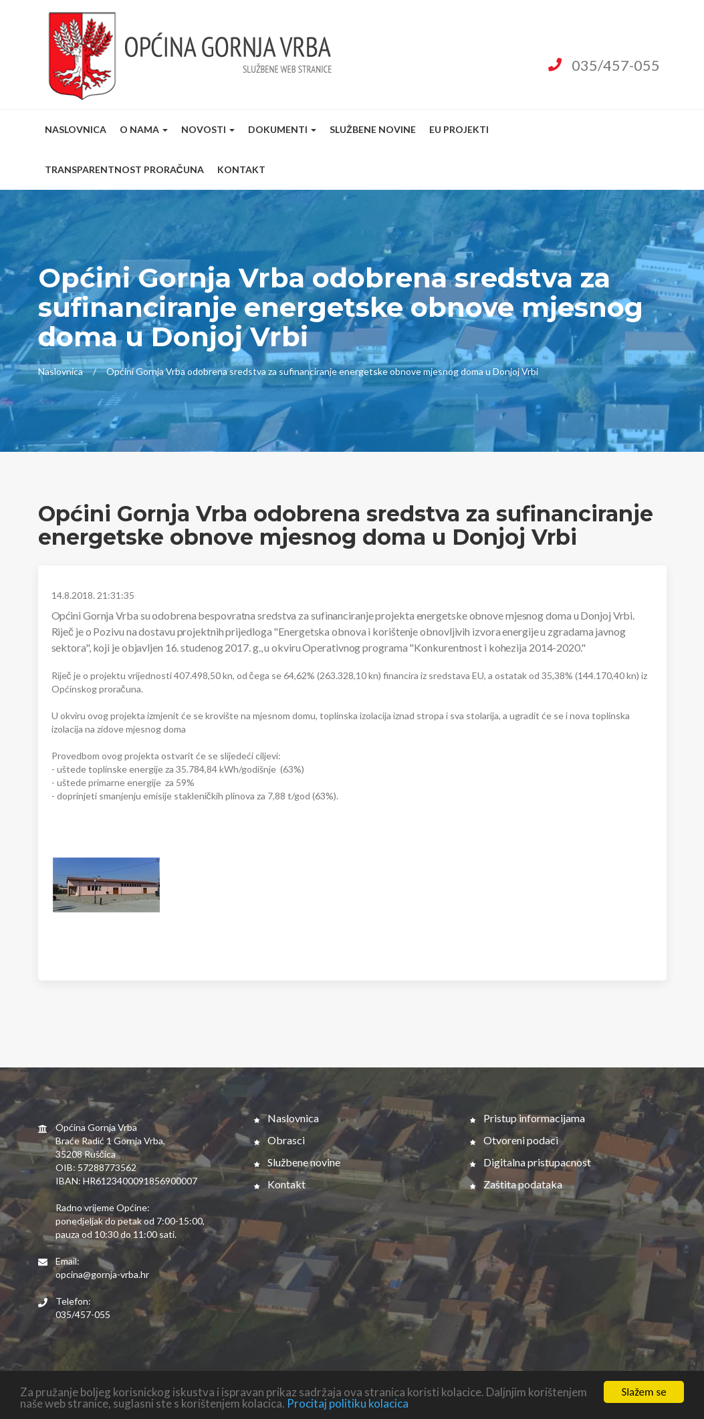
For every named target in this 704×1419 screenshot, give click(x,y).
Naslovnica (75, 129)
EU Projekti (459, 129)
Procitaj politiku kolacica (347, 1404)
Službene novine (373, 129)
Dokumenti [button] (282, 129)
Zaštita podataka (516, 1184)
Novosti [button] (208, 129)
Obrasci (279, 1140)
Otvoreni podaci (514, 1140)
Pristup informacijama (527, 1118)
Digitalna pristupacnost (530, 1162)
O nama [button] (144, 129)
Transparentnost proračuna (124, 169)
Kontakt (241, 169)
